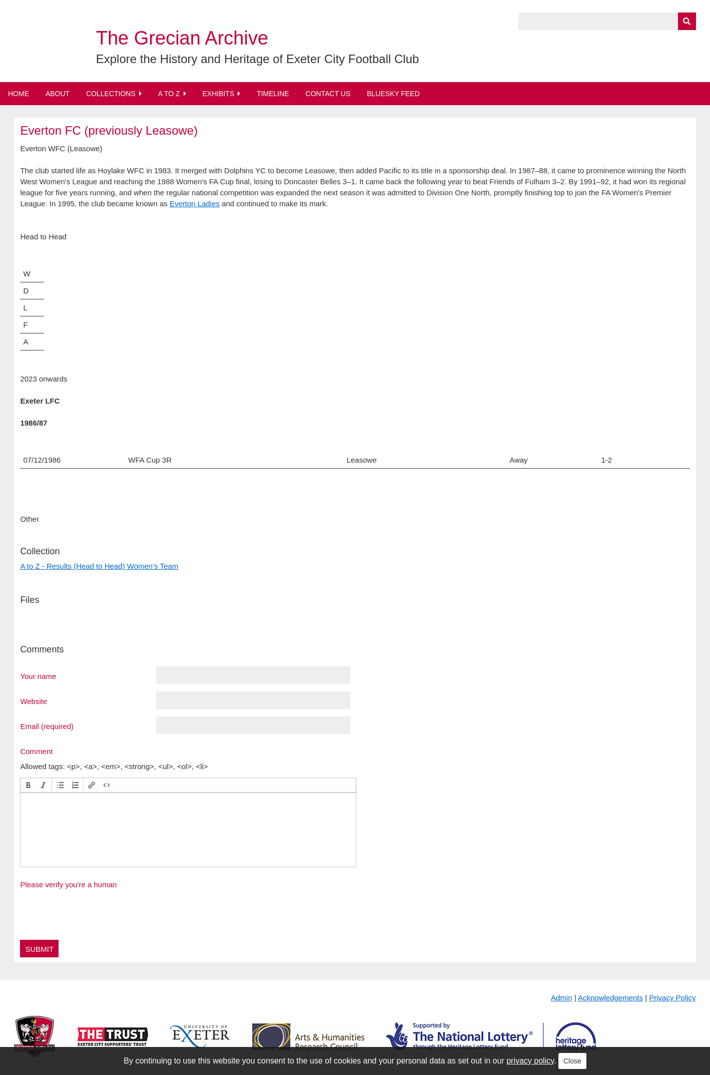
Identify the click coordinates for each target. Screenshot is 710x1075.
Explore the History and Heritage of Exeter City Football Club (257, 59)
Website (33, 701)
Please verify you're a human (68, 884)
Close (572, 1061)
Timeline (273, 94)
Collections (111, 94)
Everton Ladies (195, 203)
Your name (38, 676)
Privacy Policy (672, 997)
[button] (29, 785)
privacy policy (530, 1060)
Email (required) (47, 726)
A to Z (169, 94)
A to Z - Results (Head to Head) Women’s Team (99, 566)
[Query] (607, 21)
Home (18, 94)
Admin (561, 997)
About (58, 94)
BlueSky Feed (393, 94)
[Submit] (687, 21)
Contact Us (328, 94)
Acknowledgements (610, 997)
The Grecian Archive (182, 38)
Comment (36, 751)
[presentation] (28, 785)
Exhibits (218, 94)
